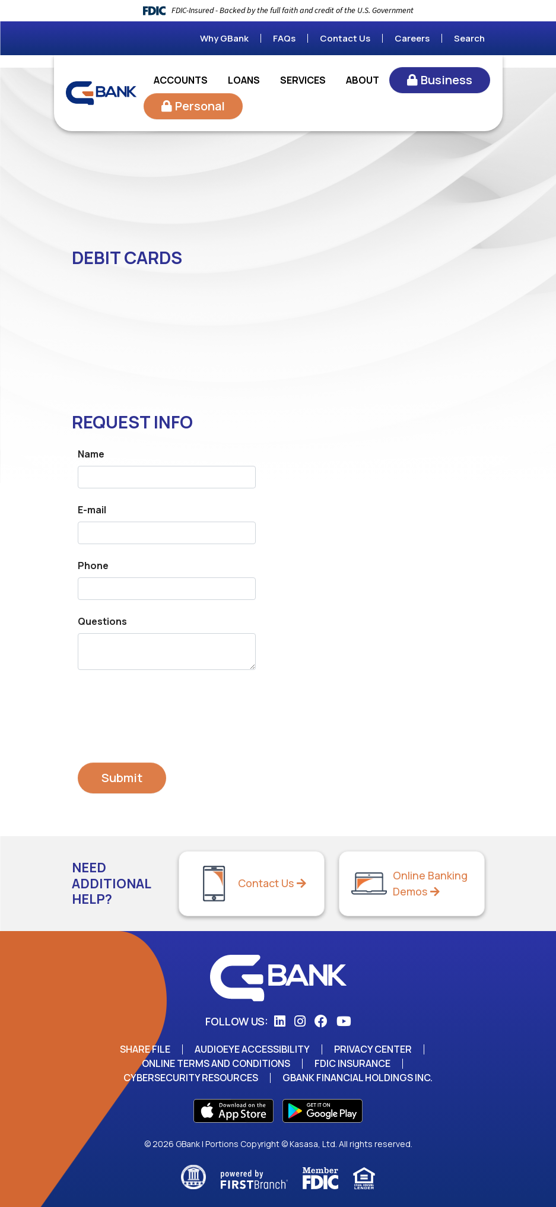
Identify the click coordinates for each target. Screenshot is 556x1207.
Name (91, 453)
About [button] (362, 80)
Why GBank (224, 38)
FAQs (284, 38)
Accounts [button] (181, 80)
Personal (200, 106)
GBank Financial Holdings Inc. (357, 1077)
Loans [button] (244, 80)
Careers (412, 38)
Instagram (300, 1021)
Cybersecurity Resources (190, 1077)
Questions (102, 621)
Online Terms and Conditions (216, 1063)
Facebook (321, 1021)
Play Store (322, 1111)
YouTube (343, 1021)
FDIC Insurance (353, 1063)
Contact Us (345, 38)
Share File (145, 1049)
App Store (233, 1111)
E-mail (92, 509)
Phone (93, 565)
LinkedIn (279, 1021)
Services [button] (303, 80)
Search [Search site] (469, 38)
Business (446, 80)
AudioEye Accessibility (252, 1049)
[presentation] (168, 711)
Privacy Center (373, 1049)
